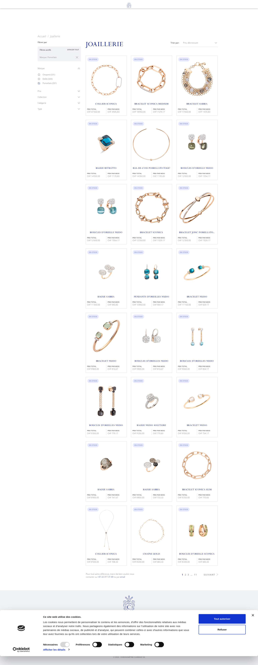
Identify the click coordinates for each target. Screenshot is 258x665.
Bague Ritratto (106, 168)
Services (135, 21)
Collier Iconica (106, 104)
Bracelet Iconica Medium (151, 104)
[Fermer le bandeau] (253, 624)
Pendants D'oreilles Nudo (151, 297)
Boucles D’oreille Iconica (197, 554)
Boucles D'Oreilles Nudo (197, 361)
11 (195, 574)
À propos (156, 21)
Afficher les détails (54, 658)
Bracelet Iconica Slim (197, 489)
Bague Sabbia (106, 297)
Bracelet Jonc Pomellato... (197, 232)
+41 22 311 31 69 (105, 576)
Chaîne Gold (151, 554)
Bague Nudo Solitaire (151, 425)
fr (13, 13)
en (19, 13)
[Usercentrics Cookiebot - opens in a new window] (21, 658)
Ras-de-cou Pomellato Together (151, 168)
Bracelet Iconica (151, 232)
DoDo (47, 78)
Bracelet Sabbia (196, 104)
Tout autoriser (222, 627)
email (122, 576)
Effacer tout (73, 49)
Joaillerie (113, 21)
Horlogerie (88, 21)
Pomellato (50, 83)
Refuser (222, 638)
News (175, 21)
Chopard (49, 74)
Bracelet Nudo (197, 297)
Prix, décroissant (200, 43)
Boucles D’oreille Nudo (197, 168)
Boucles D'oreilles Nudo (151, 361)
